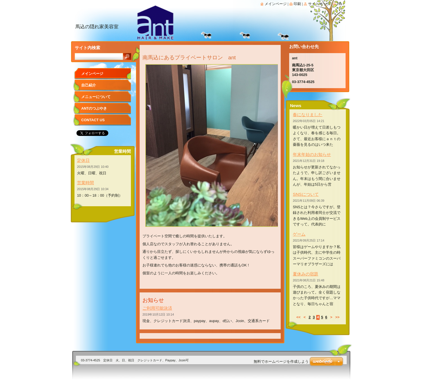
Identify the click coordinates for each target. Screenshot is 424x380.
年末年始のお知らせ (312, 154)
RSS (339, 4)
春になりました (307, 114)
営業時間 (85, 182)
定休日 (83, 160)
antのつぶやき (94, 108)
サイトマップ (319, 4)
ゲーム (299, 234)
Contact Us (93, 120)
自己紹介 (88, 85)
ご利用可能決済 (157, 308)
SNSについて (306, 194)
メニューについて (96, 97)
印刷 (297, 4)
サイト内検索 (87, 47)
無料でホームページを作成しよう (281, 361)
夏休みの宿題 (305, 274)
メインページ (92, 73)
